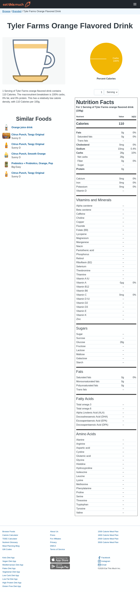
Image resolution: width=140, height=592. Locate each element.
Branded (17, 11)
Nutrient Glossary (10, 542)
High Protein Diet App (11, 583)
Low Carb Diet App (10, 575)
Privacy (53, 542)
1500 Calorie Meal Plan (108, 531)
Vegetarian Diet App (11, 572)
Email (102, 564)
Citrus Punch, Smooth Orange (29, 153)
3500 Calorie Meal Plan (108, 542)
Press (52, 535)
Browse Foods (8, 531)
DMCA (53, 546)
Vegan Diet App (9, 561)
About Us (54, 531)
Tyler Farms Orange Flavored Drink (70, 25)
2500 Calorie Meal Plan (108, 539)
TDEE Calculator (9, 539)
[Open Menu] (135, 4)
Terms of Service (57, 549)
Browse (6, 11)
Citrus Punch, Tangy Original (28, 134)
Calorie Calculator (10, 535)
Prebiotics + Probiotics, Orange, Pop (32, 163)
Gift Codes (7, 549)
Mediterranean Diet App (12, 565)
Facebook (104, 557)
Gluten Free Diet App (11, 586)
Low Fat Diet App (9, 579)
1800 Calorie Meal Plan (108, 535)
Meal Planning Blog (10, 546)
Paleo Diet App (9, 568)
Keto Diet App (8, 557)
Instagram (104, 561)
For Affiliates (55, 539)
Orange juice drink (22, 127)
